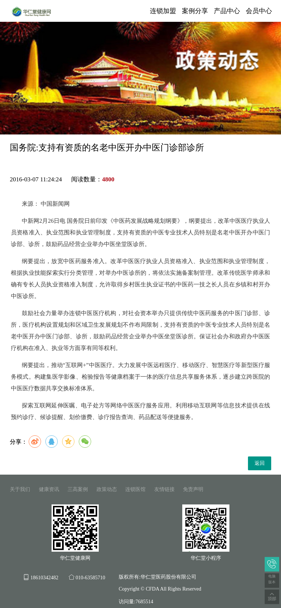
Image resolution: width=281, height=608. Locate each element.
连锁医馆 (135, 489)
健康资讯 (49, 489)
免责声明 (193, 489)
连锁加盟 (163, 11)
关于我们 (20, 489)
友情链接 (164, 489)
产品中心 (227, 11)
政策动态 (107, 489)
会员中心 (259, 11)
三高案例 (78, 489)
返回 (259, 463)
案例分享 (195, 11)
